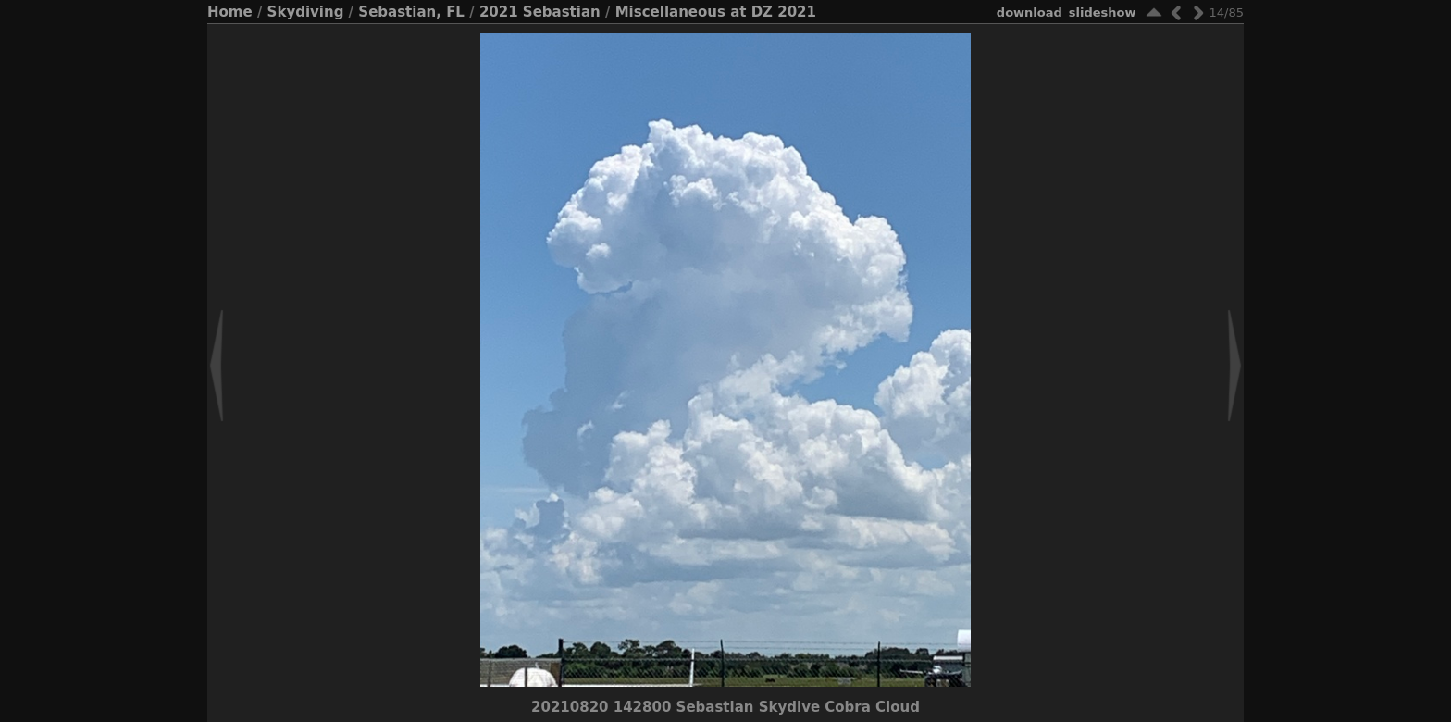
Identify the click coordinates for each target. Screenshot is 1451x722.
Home (230, 12)
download (1029, 12)
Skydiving (305, 12)
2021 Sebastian (540, 12)
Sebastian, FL (411, 12)
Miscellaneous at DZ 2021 (715, 12)
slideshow (1102, 12)
